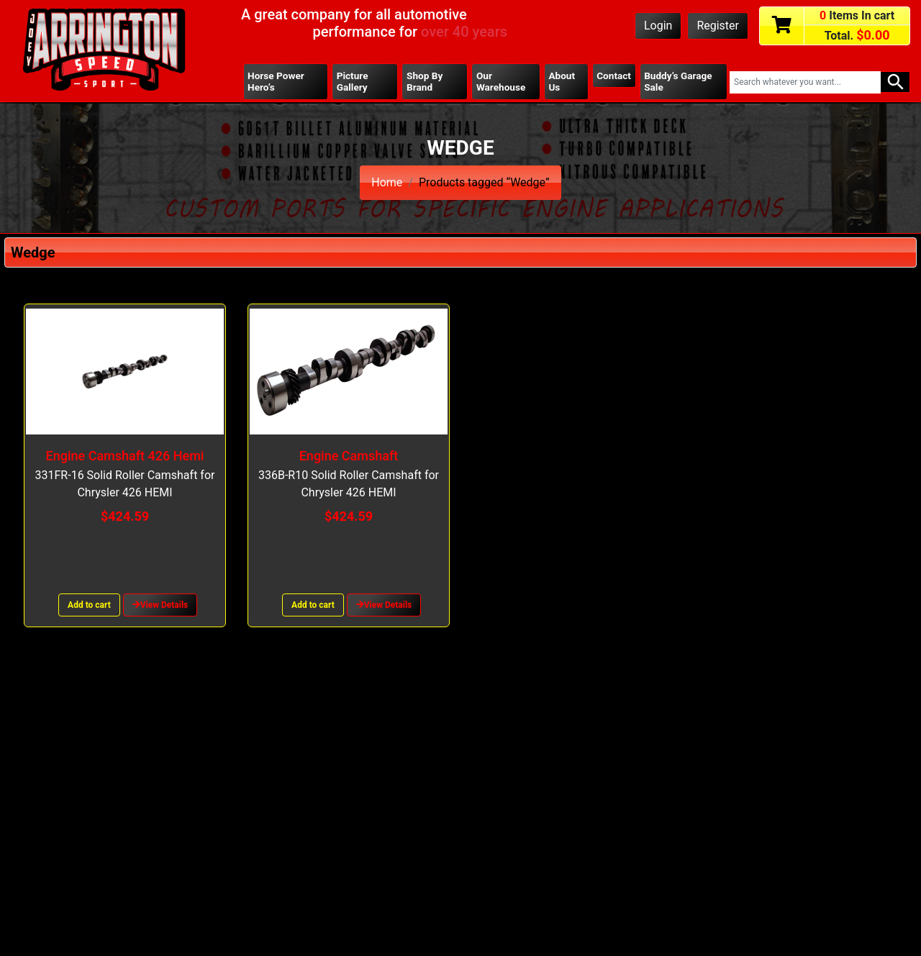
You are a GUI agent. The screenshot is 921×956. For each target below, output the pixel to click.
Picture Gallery (352, 81)
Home (386, 182)
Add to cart (89, 605)
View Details (160, 605)
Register (718, 25)
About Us (561, 81)
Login (658, 25)
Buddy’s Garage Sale (678, 81)
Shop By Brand (425, 81)
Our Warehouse (500, 81)
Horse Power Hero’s (276, 81)
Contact (613, 75)
